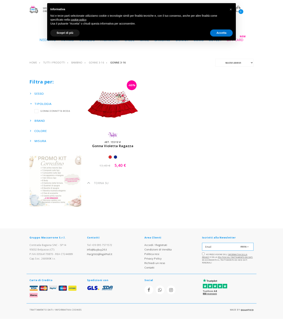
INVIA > (244, 246)
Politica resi (151, 254)
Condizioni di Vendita (158, 249)
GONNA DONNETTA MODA (52, 111)
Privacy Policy (153, 258)
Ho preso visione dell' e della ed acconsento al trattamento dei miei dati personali (227, 258)
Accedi (148, 245)
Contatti (149, 268)
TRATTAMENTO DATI (41, 309)
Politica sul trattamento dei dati (235, 257)
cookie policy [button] (78, 19)
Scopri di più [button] (65, 32)
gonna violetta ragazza (112, 146)
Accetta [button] (221, 32)
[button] (231, 9)
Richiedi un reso (154, 263)
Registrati (161, 245)
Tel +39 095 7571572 (99, 245)
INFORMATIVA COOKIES (68, 309)
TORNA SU (98, 183)
